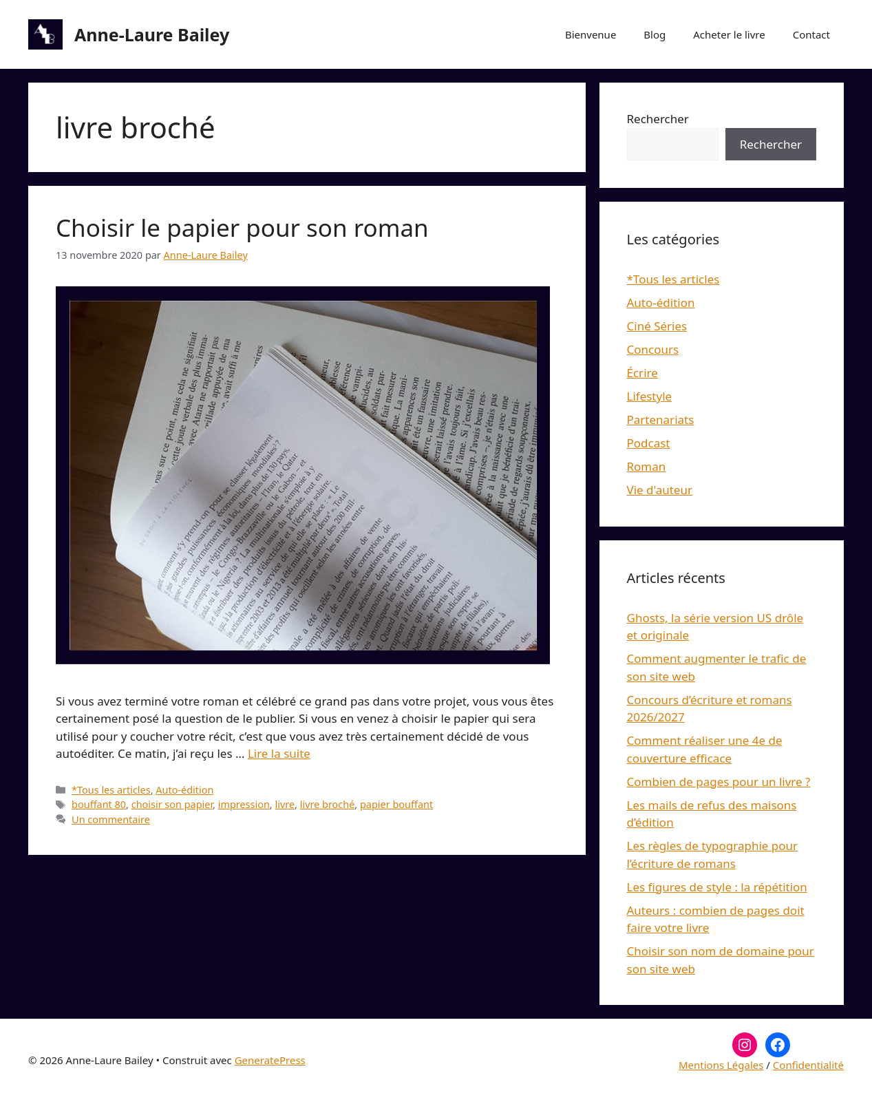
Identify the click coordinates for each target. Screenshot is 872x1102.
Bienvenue (590, 34)
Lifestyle (649, 396)
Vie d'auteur (660, 490)
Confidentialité (808, 1065)
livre (285, 804)
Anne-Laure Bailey (151, 34)
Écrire (642, 373)
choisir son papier (172, 804)
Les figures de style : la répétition (717, 887)
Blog (655, 34)
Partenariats (660, 419)
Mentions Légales (721, 1065)
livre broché (327, 804)
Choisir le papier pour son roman (242, 227)
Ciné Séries (657, 326)
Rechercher (658, 119)
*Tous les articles (111, 789)
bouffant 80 (99, 804)
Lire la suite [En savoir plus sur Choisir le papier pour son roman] (279, 753)
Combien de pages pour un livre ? (719, 782)
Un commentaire (111, 819)
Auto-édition (184, 789)
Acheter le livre (729, 34)
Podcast (648, 443)
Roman (646, 466)
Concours (653, 349)
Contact (811, 34)
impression (244, 804)
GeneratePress (270, 1060)
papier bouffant (396, 804)
